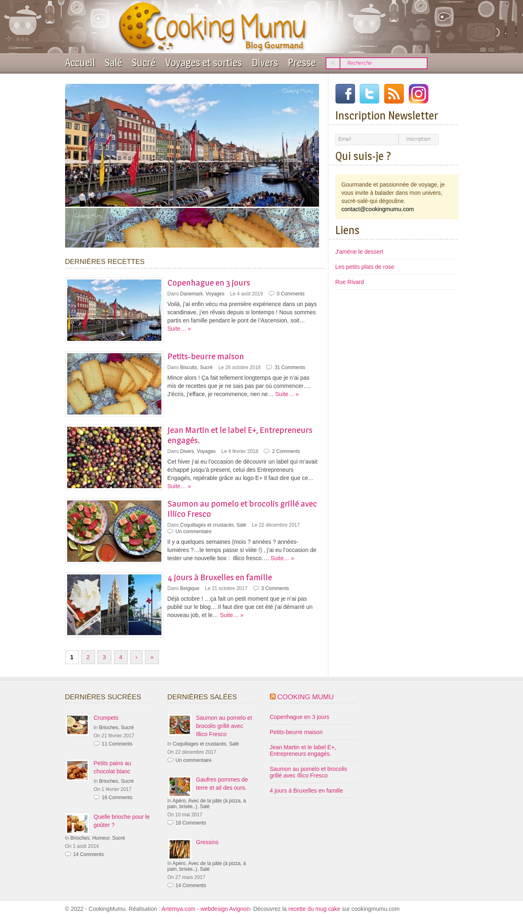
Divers (265, 62)
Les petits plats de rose (364, 267)
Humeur (100, 838)
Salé (113, 62)
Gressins (207, 842)
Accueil (80, 62)
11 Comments (117, 744)
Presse (302, 62)
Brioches (108, 727)
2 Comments (286, 451)
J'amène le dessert (359, 251)
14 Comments (88, 854)
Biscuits (188, 367)
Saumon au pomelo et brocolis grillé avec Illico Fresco (224, 725)
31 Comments (289, 367)
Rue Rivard (349, 282)
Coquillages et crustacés (207, 525)
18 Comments (191, 823)
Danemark (191, 294)
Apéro (179, 801)
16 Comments (117, 797)
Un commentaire (194, 531)
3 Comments (275, 588)
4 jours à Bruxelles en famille (220, 577)
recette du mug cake (315, 909)
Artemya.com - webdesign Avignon (206, 909)
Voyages (215, 294)
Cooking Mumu (305, 697)
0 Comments (291, 294)
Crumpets (106, 717)
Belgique (189, 588)
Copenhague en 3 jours (209, 282)
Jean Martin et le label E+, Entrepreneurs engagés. (303, 750)
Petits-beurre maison (206, 356)
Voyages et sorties (203, 62)
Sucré (144, 62)
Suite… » (179, 328)
